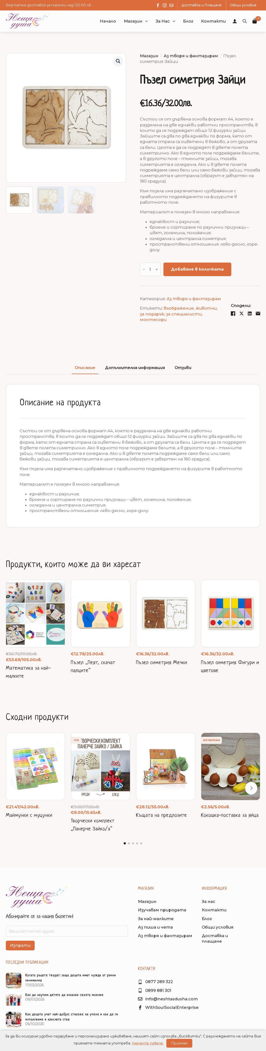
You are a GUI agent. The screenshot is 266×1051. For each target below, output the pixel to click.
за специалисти (184, 314)
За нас (208, 901)
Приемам (179, 1043)
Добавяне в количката (197, 269)
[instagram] (165, 5)
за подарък (152, 314)
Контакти (214, 909)
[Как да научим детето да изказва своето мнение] (13, 1000)
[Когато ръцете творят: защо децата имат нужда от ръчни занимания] (13, 980)
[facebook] (158, 5)
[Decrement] (143, 269)
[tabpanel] (133, 456)
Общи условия (218, 927)
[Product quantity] (150, 269)
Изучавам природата (162, 909)
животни (206, 308)
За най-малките (156, 918)
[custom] (171, 5)
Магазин (133, 21)
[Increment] (156, 269)
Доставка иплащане (215, 938)
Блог (207, 918)
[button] (146, 21)
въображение (179, 308)
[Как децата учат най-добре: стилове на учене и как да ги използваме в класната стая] (13, 1019)
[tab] (85, 368)
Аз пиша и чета (155, 927)
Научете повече (148, 1043)
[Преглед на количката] (255, 21)
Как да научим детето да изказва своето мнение (64, 995)
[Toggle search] (245, 21)
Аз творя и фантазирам (191, 55)
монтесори (153, 319)
